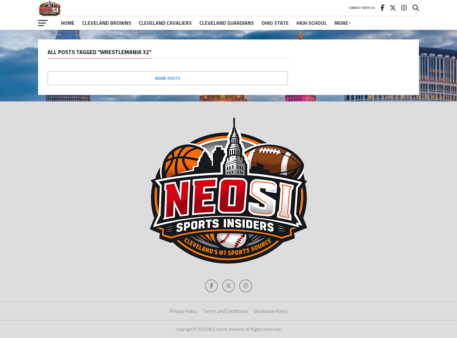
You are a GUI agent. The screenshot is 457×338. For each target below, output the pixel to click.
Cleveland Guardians (226, 23)
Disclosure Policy (270, 311)
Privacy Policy (183, 311)
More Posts (167, 78)
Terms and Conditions (225, 311)
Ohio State (275, 23)
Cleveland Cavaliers (165, 23)
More (341, 23)
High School (311, 23)
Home (68, 23)
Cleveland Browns (106, 23)
